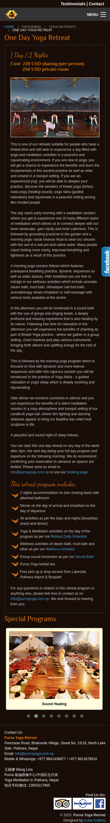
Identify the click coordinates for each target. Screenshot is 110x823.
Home (9, 27)
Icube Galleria (95, 820)
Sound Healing (54, 704)
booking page (77, 472)
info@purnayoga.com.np (30, 472)
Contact (96, 3)
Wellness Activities (60, 549)
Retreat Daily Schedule (69, 536)
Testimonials (73, 3)
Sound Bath (84, 557)
